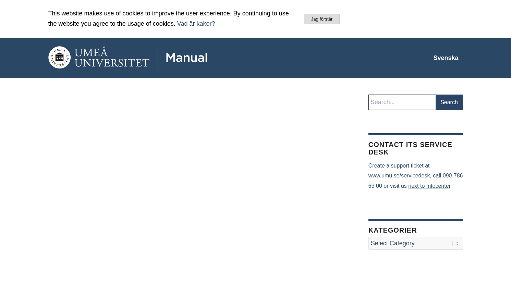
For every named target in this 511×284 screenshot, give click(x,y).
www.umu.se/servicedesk (399, 175)
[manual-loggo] (147, 58)
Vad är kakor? (196, 23)
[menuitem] (446, 58)
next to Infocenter (429, 186)
